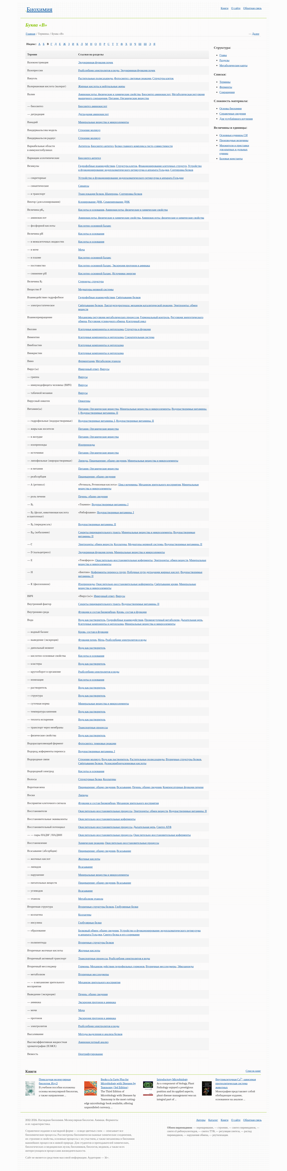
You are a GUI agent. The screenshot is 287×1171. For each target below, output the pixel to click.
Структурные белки (90, 779)
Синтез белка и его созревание (121, 934)
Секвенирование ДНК (116, 201)
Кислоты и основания (91, 209)
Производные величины (233, 140)
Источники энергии (124, 273)
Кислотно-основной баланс (94, 225)
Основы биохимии (230, 108)
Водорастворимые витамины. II (99, 413)
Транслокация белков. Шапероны (98, 194)
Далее (255, 33)
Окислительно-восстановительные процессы (105, 811)
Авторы (200, 1120)
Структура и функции (138, 329)
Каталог (213, 1120)
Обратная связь (252, 8)
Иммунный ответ (88, 369)
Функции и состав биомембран (96, 612)
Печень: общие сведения (93, 496)
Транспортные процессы (93, 727)
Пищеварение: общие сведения (107, 460)
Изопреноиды (86, 444)
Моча (81, 249)
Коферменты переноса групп (108, 572)
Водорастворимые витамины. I (96, 421)
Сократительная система (139, 337)
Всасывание (124, 787)
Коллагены (120, 544)
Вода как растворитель (91, 620)
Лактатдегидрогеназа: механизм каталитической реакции (138, 305)
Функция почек (87, 640)
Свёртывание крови (166, 584)
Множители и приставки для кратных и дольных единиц (234, 149)
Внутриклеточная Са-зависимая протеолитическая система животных (235, 1083)
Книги (224, 8)
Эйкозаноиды (185, 966)
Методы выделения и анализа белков (100, 1034)
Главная (30, 33)
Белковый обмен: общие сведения (98, 930)
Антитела (84, 146)
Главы (223, 55)
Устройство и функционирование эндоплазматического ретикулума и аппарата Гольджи (130, 178)
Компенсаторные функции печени (183, 787)
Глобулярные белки (126, 906)
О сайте (235, 8)
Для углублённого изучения (236, 118)
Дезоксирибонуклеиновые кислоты (125, 763)
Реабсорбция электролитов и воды (98, 70)
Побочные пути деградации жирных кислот (153, 572)
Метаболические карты (233, 65)
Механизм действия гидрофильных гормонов (117, 966)
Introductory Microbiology (172, 1079)
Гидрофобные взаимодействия (96, 166)
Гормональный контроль (155, 317)
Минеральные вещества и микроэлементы (103, 122)
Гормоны (83, 966)
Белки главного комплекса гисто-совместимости (144, 146)
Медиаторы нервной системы (96, 289)
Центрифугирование (90, 1054)
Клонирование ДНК (90, 201)
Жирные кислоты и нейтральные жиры (101, 86)
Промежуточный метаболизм (161, 620)
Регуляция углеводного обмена (106, 321)
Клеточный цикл (136, 321)
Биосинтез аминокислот (156, 94)
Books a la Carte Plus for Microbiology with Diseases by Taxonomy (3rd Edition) (118, 1083)
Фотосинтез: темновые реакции (97, 743)
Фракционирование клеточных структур (162, 166)
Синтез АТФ (164, 827)
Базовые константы (231, 158)
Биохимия (39, 9)
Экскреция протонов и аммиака (131, 265)
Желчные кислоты (89, 859)
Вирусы (104, 369)
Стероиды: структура (91, 281)
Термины (224, 82)
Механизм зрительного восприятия (160, 484)
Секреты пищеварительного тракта (99, 532)
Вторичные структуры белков (183, 759)
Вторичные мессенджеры (161, 966)
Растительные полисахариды (95, 78)
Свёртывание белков (128, 297)
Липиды (83, 460)
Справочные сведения (232, 113)
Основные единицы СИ (233, 135)
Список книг (253, 1071)
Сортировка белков (181, 170)
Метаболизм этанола (108, 361)
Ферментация (86, 361)
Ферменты (225, 87)
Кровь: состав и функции (132, 612)
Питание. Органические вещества (128, 98)
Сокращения (227, 92)
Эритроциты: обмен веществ (95, 544)
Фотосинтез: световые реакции (132, 78)
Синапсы (83, 186)
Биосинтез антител (102, 146)
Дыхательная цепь (192, 620)
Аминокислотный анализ (93, 1042)
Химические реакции (91, 843)
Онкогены (84, 401)
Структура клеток (163, 78)
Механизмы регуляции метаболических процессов (108, 317)
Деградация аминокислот (93, 114)
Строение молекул (89, 130)
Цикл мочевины (127, 484)
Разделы (224, 60)
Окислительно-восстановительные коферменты (124, 560)
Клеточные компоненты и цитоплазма (101, 329)
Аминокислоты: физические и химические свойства (109, 94)
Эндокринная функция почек (95, 62)
